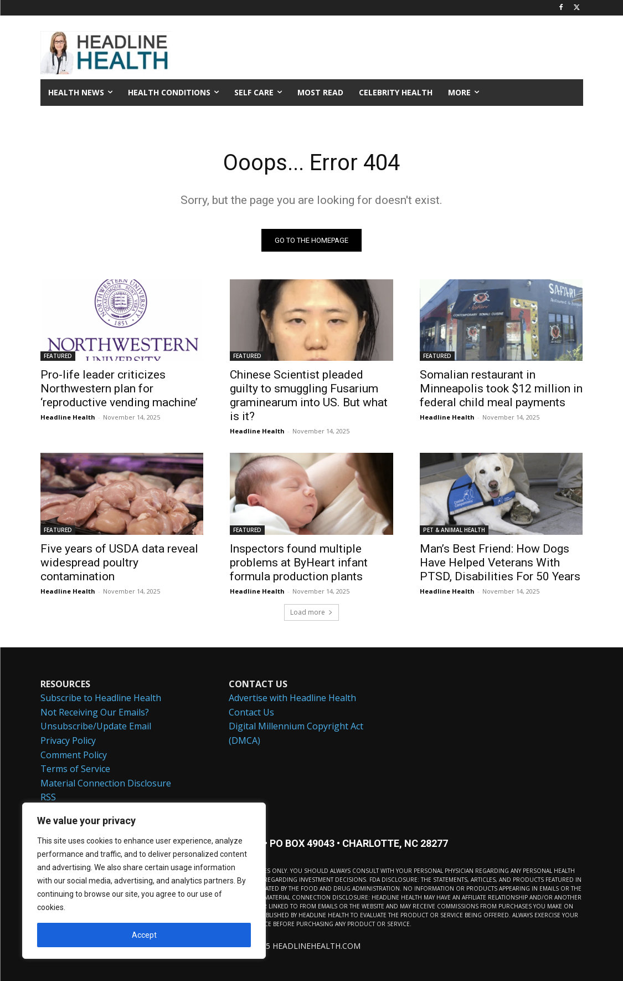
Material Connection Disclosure (105, 784)
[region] (144, 881)
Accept (144, 935)
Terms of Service (75, 769)
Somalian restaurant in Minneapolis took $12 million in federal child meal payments (501, 389)
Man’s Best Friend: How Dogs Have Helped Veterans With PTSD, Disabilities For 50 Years (500, 562)
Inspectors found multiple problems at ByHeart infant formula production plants (299, 562)
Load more (311, 612)
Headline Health (67, 417)
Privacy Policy (68, 741)
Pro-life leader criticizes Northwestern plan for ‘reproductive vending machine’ (119, 389)
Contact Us (251, 713)
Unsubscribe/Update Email (95, 727)
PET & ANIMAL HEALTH (454, 530)
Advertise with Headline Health (292, 698)
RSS (48, 797)
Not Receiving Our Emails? (94, 713)
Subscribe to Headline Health (100, 698)
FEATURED (58, 356)
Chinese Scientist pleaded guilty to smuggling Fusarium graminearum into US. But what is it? (309, 396)
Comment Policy (73, 755)
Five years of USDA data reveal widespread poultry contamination (119, 562)
